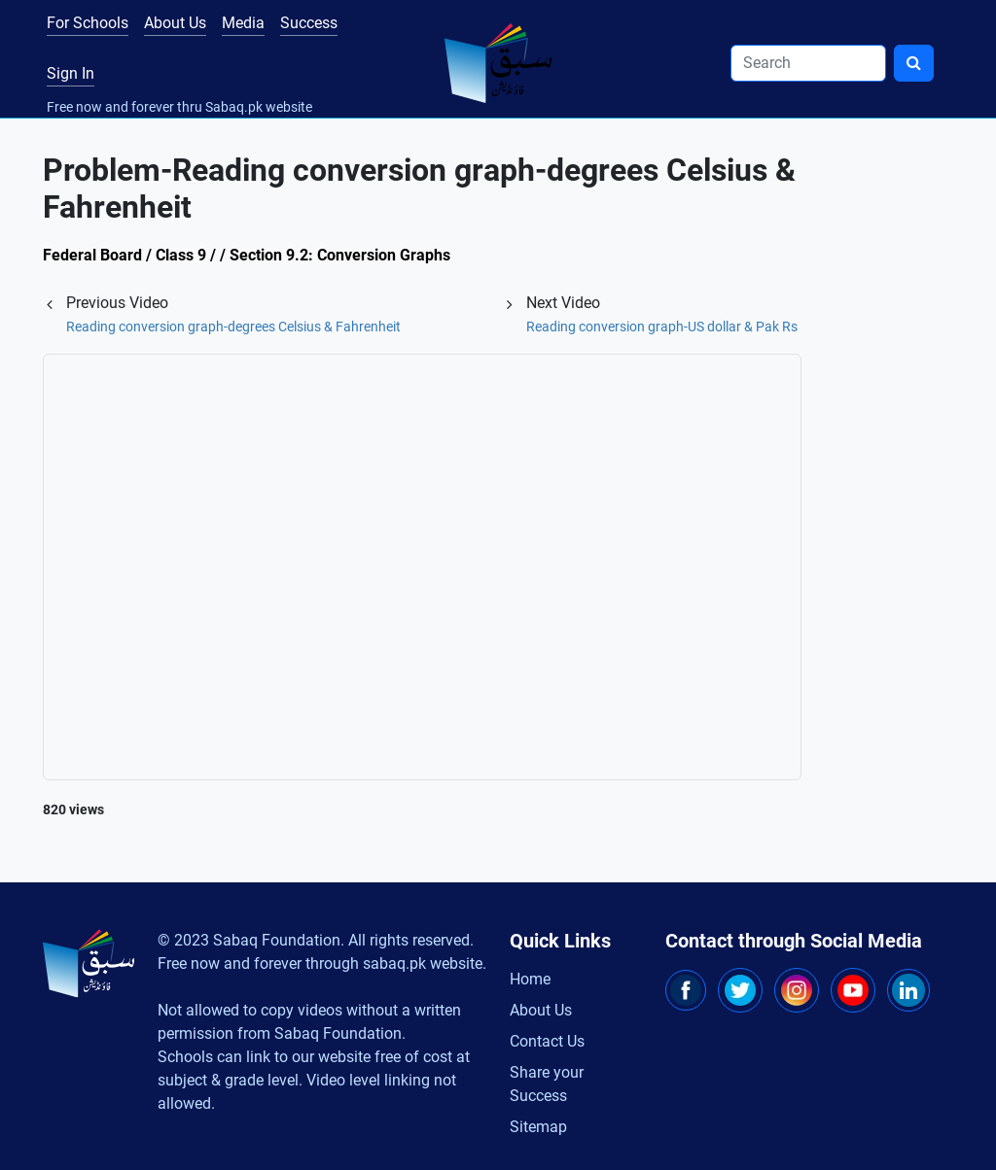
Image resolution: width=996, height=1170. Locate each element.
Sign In (70, 73)
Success (309, 23)
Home (530, 979)
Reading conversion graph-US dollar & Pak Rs (662, 326)
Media (243, 23)
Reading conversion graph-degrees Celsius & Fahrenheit (233, 326)
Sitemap (538, 1127)
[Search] (808, 63)
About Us (175, 23)
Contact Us (547, 1041)
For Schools (87, 23)
